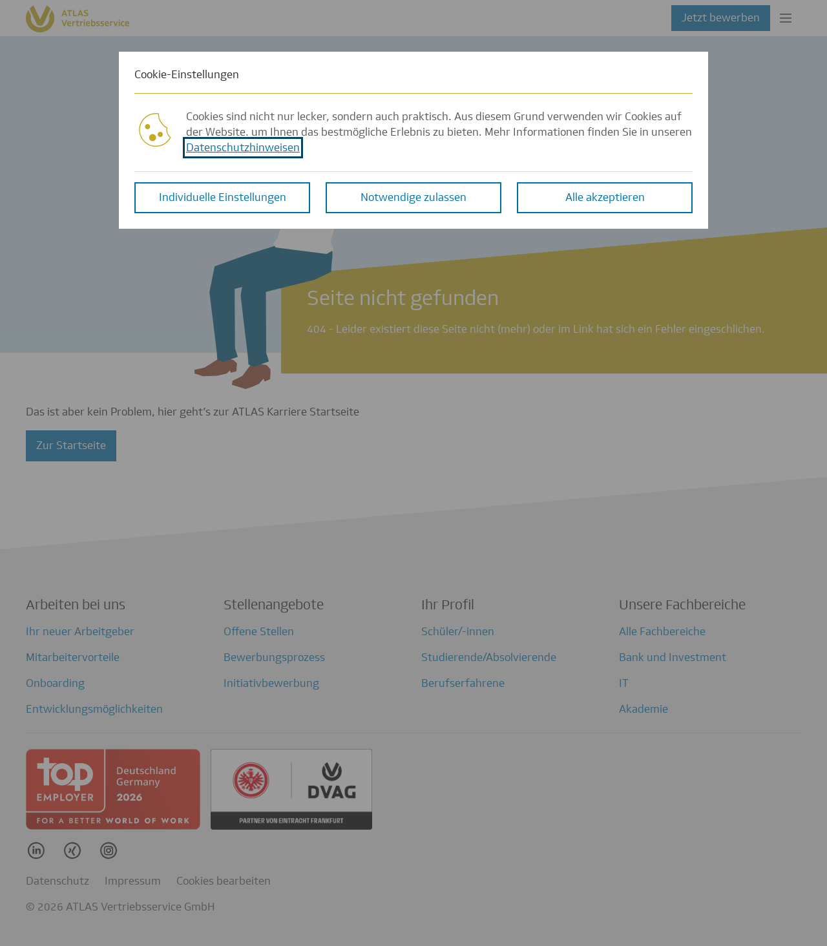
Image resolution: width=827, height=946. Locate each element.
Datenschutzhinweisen (243, 147)
